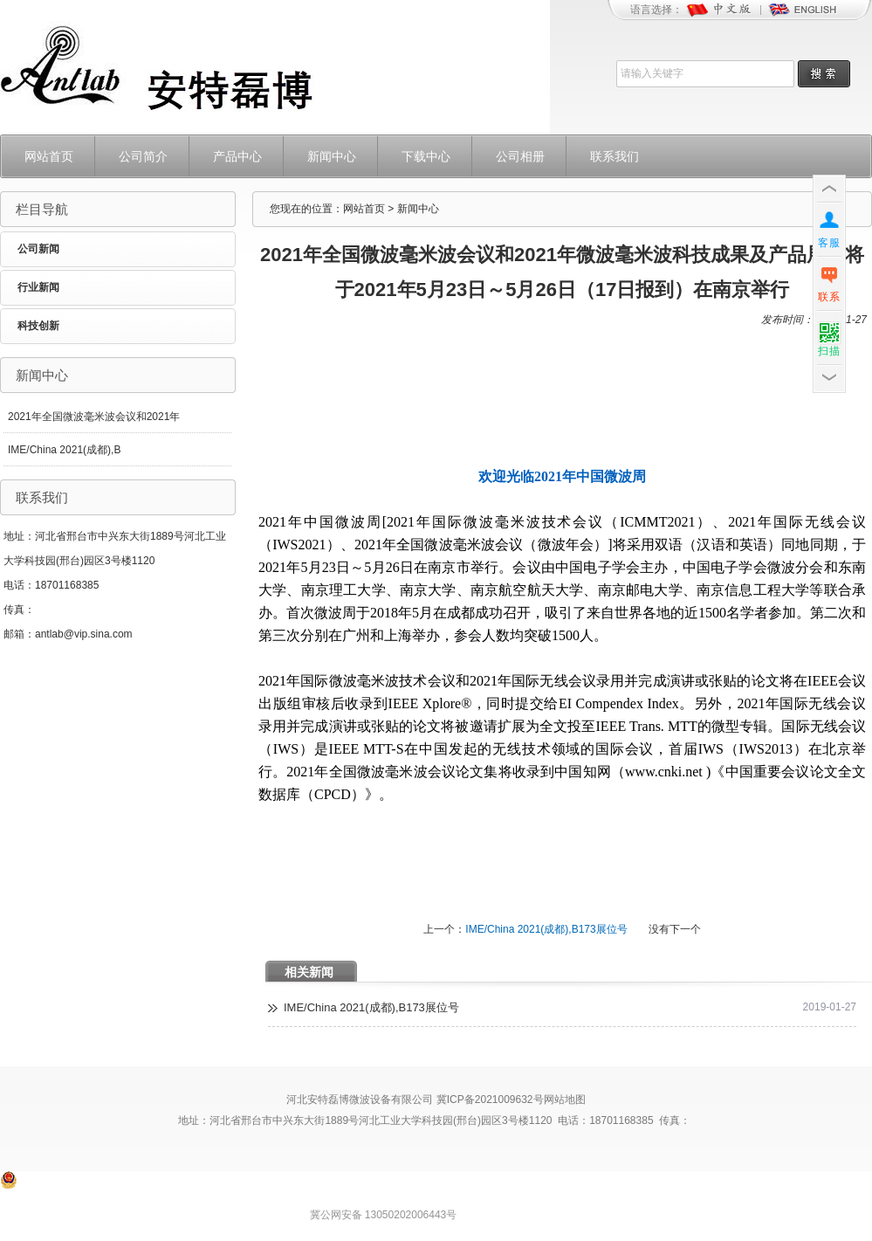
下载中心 (426, 156)
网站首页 (48, 156)
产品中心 (237, 156)
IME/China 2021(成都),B (64, 450)
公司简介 (143, 156)
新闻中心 (331, 156)
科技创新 (38, 326)
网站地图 (565, 1099)
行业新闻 (38, 287)
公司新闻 (38, 249)
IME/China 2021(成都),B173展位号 (546, 929)
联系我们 (614, 156)
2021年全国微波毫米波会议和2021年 (94, 416)
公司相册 (520, 156)
